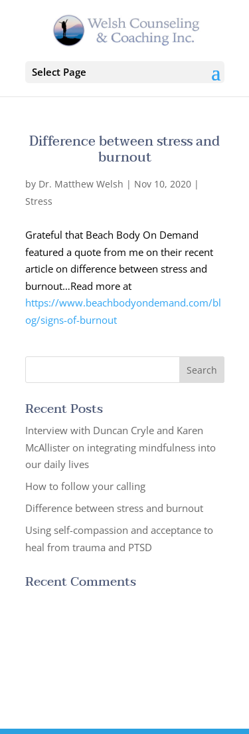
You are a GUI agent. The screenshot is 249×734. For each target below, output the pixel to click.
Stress (38, 201)
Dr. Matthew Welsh (81, 184)
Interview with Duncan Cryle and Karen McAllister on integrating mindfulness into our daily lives (120, 447)
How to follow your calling (85, 486)
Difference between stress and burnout (124, 149)
